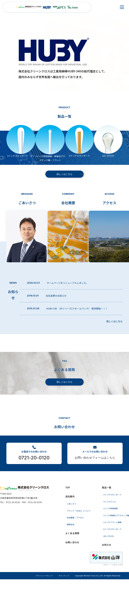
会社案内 (70, 496)
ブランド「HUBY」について (79, 510)
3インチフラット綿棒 (112, 522)
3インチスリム (109, 501)
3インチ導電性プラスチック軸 (116, 515)
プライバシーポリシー (44, 576)
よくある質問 (72, 533)
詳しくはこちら (64, 174)
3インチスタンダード (112, 494)
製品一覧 (106, 487)
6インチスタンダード (112, 529)
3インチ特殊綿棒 (110, 508)
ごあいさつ (71, 503)
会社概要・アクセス (75, 517)
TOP (67, 487)
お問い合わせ (72, 542)
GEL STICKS (108, 536)
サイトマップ (64, 576)
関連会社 (70, 524)
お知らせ (106, 544)
